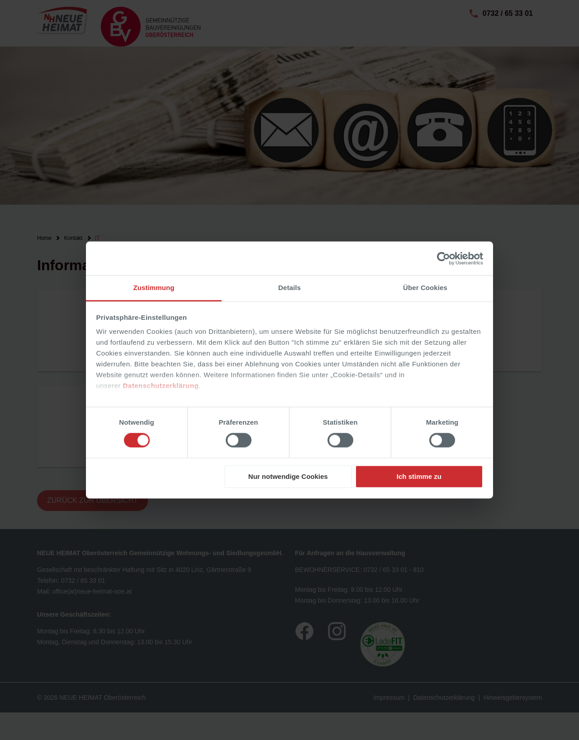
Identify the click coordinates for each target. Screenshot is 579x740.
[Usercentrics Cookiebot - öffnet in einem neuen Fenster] (443, 258)
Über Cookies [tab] (425, 287)
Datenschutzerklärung (161, 385)
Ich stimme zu (419, 476)
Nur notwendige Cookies (288, 476)
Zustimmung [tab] (154, 287)
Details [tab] (289, 287)
